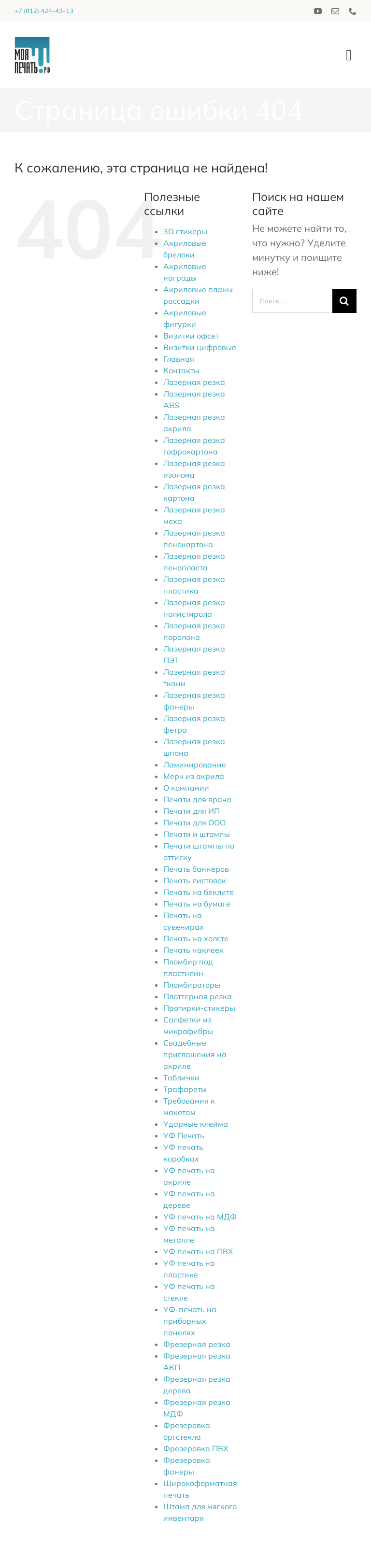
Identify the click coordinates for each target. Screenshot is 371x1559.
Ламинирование (194, 764)
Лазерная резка (194, 382)
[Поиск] (344, 301)
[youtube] (318, 11)
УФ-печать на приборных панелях (189, 1320)
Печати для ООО (194, 822)
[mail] (335, 11)
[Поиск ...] (292, 301)
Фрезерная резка (196, 1344)
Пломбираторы (191, 985)
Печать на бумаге (196, 903)
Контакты (181, 370)
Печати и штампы (196, 834)
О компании (186, 788)
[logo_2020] (32, 41)
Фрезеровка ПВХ (195, 1448)
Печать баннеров (196, 869)
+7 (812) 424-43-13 (43, 10)
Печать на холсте (195, 938)
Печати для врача (197, 799)
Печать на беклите (198, 892)
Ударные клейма (195, 1124)
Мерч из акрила (193, 776)
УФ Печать (183, 1135)
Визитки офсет (191, 335)
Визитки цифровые (199, 347)
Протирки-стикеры (199, 1008)
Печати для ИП (191, 811)
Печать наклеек (193, 950)
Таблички (181, 1077)
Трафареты (185, 1089)
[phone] (353, 11)
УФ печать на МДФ (200, 1216)
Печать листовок (194, 880)
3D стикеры (185, 231)
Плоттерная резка (197, 996)
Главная (178, 359)
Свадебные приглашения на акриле (195, 1054)
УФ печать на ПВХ (198, 1251)
